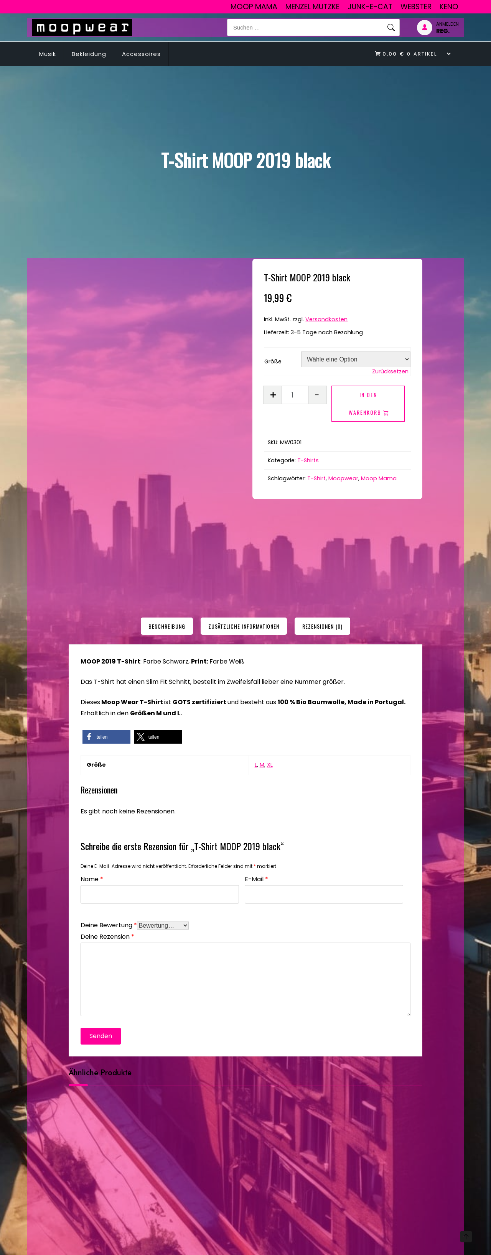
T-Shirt (316, 478)
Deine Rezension (107, 936)
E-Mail (256, 878)
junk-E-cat (370, 7)
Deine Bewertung (109, 924)
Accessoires (141, 54)
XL (270, 765)
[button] (106, 737)
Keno (449, 7)
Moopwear (343, 478)
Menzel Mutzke (312, 7)
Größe (273, 361)
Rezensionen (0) (322, 626)
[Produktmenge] (295, 395)
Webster (416, 7)
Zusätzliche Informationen (243, 626)
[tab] (167, 626)
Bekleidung (89, 54)
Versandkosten (326, 319)
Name (92, 878)
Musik (47, 54)
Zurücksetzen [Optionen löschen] (390, 371)
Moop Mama (254, 7)
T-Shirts (308, 460)
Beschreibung (166, 626)
